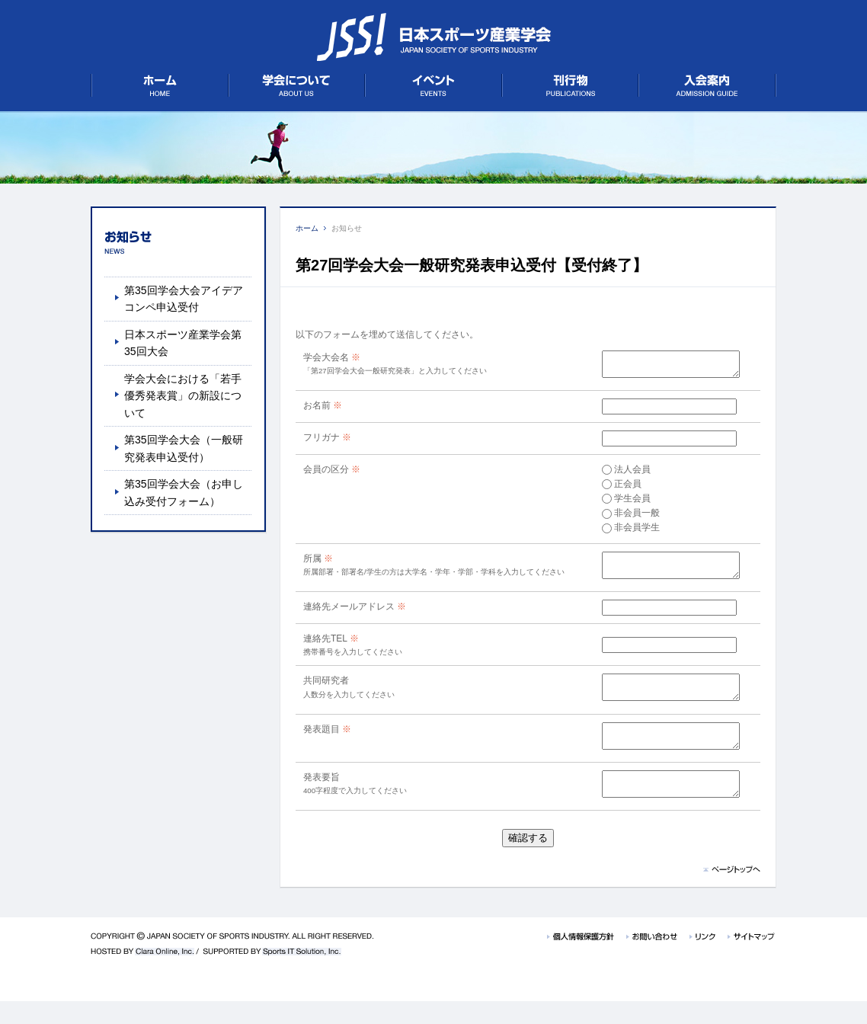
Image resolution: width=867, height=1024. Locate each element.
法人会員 (616, 474)
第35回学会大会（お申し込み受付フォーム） (183, 492)
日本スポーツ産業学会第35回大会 (183, 342)
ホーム (307, 228)
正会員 (612, 488)
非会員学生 (621, 531)
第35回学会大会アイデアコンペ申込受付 (183, 298)
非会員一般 (621, 517)
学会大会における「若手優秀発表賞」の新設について (183, 396)
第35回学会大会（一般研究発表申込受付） (183, 448)
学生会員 (616, 503)
